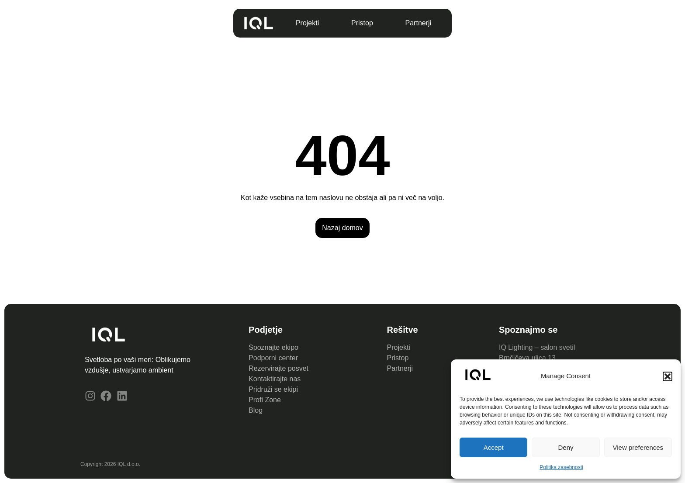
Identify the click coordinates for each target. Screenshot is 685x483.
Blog (256, 410)
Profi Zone (266, 400)
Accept (494, 447)
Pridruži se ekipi (273, 389)
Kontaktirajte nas (275, 379)
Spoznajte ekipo (273, 347)
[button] (667, 376)
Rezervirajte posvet (278, 368)
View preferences (638, 447)
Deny (565, 447)
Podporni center (273, 358)
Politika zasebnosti (561, 467)
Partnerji (418, 23)
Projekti (307, 23)
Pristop (362, 23)
